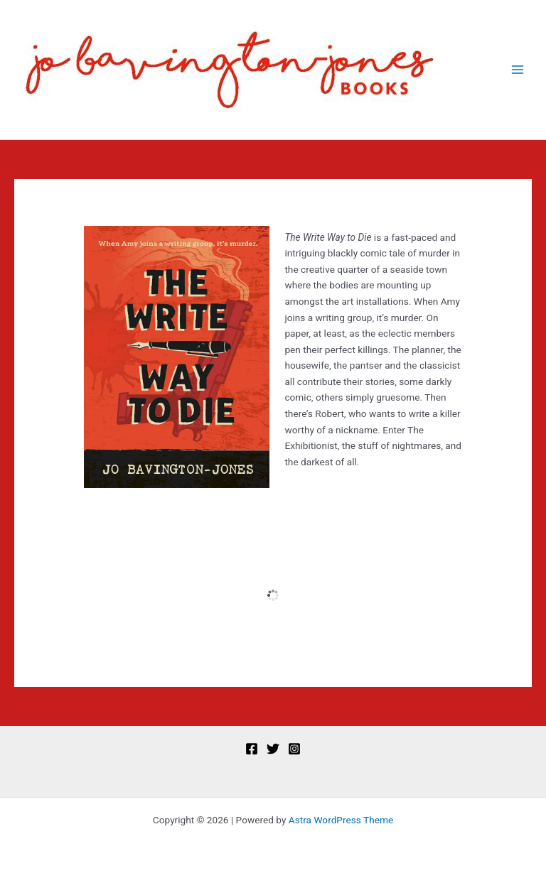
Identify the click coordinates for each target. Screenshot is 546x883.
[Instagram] (294, 748)
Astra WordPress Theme (341, 819)
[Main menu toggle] (517, 70)
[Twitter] (273, 748)
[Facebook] (251, 748)
